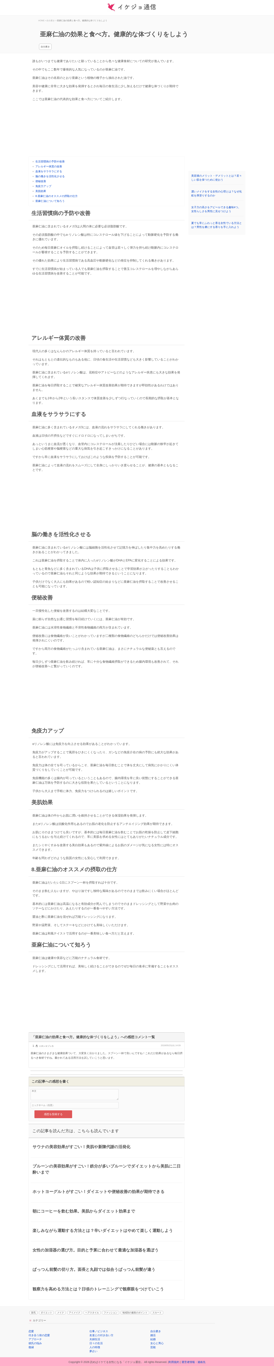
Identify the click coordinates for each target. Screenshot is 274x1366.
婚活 (153, 1335)
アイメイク (74, 1312)
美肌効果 (40, 191)
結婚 (153, 1339)
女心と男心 (157, 1343)
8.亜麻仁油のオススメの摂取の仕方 (56, 196)
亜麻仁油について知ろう (50, 200)
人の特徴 (94, 1347)
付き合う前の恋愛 (39, 1335)
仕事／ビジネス (98, 1331)
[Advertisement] (107, 130)
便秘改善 (40, 181)
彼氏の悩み (35, 1343)
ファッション (110, 1312)
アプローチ (35, 1339)
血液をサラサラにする (48, 171)
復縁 (31, 1347)
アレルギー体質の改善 (48, 166)
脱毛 (33, 1312)
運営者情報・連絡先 (194, 1362)
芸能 (153, 1347)
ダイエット (46, 1312)
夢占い (93, 1351)
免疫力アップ (43, 186)
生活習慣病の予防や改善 (50, 161)
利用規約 (174, 1362)
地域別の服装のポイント (134, 1312)
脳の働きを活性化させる (50, 176)
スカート (157, 1312)
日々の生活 (96, 1343)
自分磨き (45, 46)
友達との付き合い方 (101, 1335)
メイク (60, 1312)
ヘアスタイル (92, 1312)
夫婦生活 (94, 1339)
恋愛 (31, 1331)
